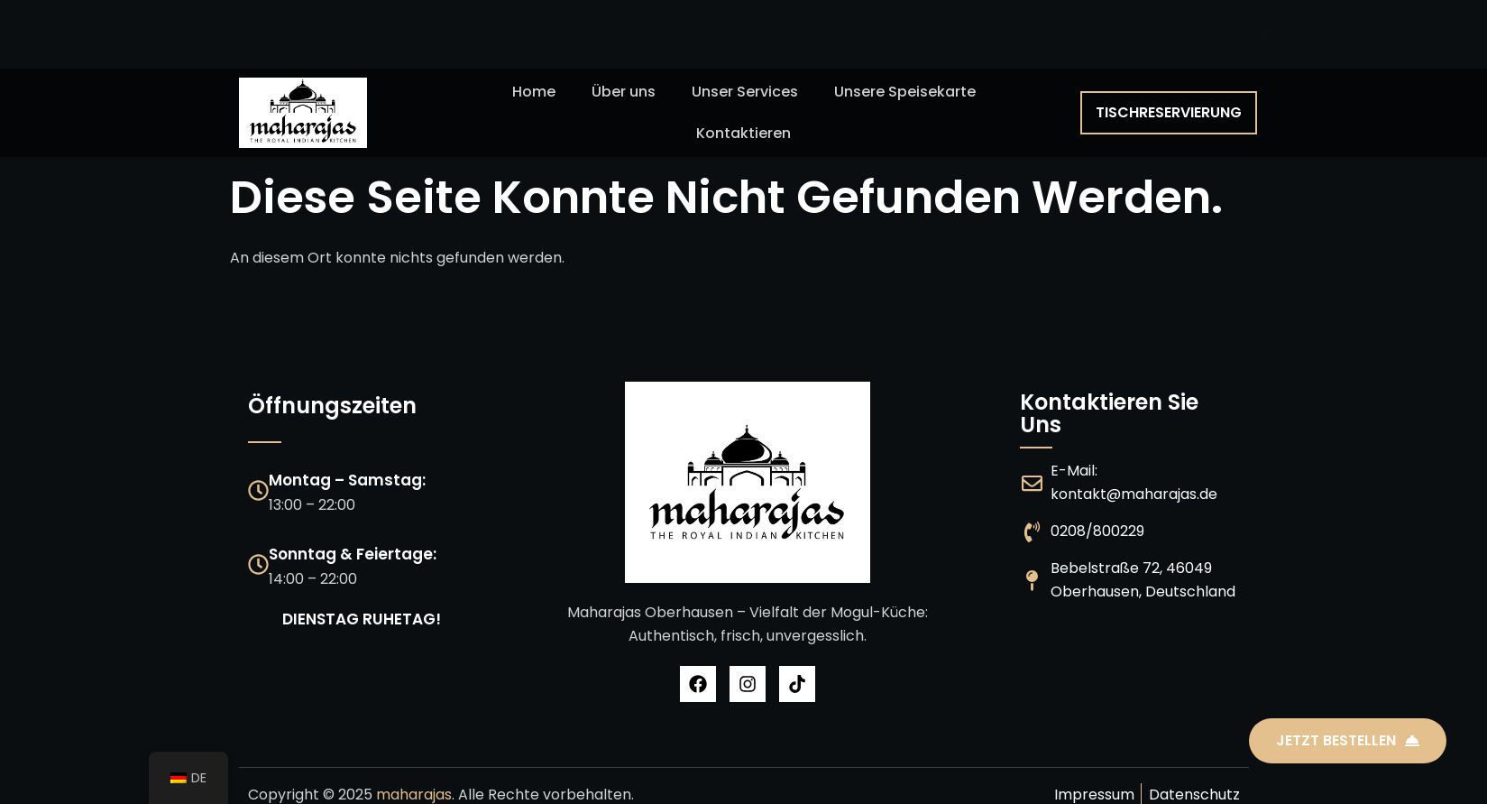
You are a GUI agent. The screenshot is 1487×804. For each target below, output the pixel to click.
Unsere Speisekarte (905, 91)
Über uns (624, 91)
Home (533, 91)
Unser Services (745, 91)
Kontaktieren (743, 133)
